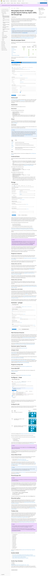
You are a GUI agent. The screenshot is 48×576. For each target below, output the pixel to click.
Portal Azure (13, 48)
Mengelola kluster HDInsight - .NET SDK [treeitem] (6, 22)
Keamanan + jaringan (41, 12)
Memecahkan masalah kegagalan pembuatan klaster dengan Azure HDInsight (23, 554)
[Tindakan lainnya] (36, 8)
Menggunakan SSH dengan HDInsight (28, 165)
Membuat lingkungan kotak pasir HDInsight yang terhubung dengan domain (25, 344)
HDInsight (17, 8)
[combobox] (5, 9)
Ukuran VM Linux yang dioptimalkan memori (22, 460)
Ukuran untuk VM (23, 472)
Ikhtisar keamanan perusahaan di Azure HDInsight (28, 337)
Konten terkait (40, 14)
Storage (40, 11)
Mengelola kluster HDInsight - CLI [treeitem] (6, 20)
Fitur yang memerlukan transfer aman (17, 241)
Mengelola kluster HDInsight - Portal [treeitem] (6, 18)
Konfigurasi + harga (41, 13)
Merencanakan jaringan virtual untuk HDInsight (17, 357)
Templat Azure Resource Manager (15, 55)
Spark (12, 149)
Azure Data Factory (14, 49)
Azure (14, 8)
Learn (12, 8)
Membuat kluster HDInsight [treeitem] (6, 16)
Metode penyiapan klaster (42, 9)
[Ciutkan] (9, 7)
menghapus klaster (25, 32)
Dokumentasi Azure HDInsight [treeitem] (5, 10)
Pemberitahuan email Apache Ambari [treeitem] (6, 29)
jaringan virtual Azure (28, 134)
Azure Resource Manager (14, 99)
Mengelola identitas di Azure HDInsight (26, 375)
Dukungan (27, 526)
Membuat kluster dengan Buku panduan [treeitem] (6, 27)
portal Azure (26, 57)
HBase (12, 143)
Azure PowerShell (13, 52)
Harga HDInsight (31, 443)
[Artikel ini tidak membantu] (39, 18)
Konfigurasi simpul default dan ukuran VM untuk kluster (28, 433)
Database (26, 294)
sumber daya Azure (22, 100)
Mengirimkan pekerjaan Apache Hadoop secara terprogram (26, 521)
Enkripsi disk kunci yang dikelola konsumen (26, 366)
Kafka (12, 147)
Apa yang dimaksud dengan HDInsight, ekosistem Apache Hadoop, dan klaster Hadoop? (24, 555)
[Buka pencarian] (44, 1)
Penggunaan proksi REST (14, 371)
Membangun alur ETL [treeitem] (5, 31)
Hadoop (12, 142)
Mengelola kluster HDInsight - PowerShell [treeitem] (6, 25)
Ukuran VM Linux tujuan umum (22, 459)
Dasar (39, 10)
